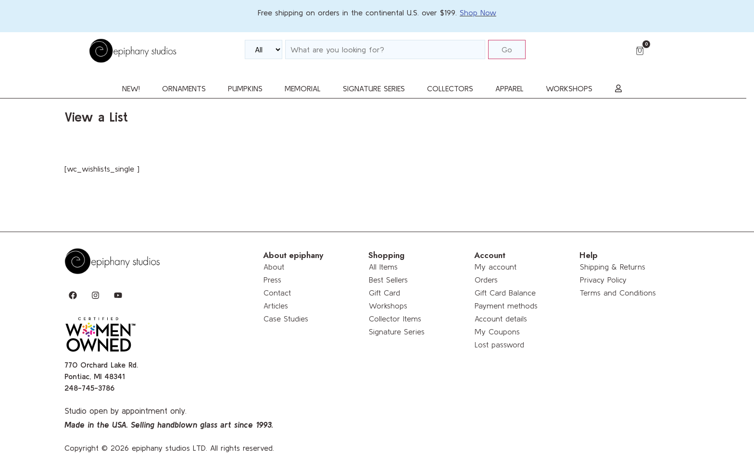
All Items (383, 266)
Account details (501, 318)
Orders (486, 279)
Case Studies (286, 318)
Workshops (388, 305)
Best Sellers (388, 279)
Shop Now (478, 12)
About (274, 266)
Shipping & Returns (612, 266)
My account (495, 266)
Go (507, 49)
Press (272, 279)
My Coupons (497, 331)
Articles (276, 305)
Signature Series (397, 331)
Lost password (499, 344)
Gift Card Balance (505, 292)
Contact (277, 292)
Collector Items (395, 318)
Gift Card (384, 292)
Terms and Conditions (618, 292)
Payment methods (506, 305)
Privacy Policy (603, 279)
